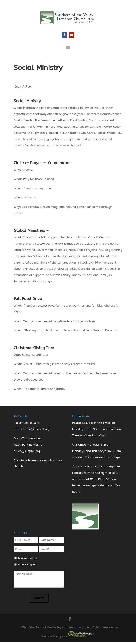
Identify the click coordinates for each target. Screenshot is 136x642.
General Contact (28, 558)
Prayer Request (27, 564)
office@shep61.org (27, 451)
